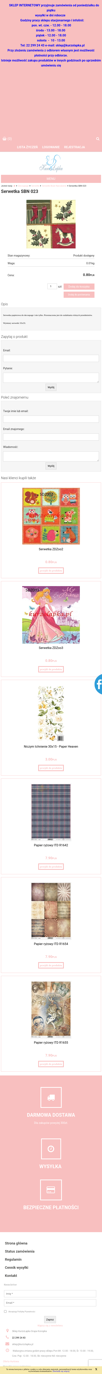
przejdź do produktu (51, 570)
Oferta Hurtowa (11, 1361)
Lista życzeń (27, 147)
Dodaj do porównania (79, 294)
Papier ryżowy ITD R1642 (51, 845)
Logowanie (51, 147)
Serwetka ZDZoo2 (51, 549)
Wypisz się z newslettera (50, 1325)
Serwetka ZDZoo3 (51, 648)
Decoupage (23, 186)
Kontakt (11, 1276)
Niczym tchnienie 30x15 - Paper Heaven (51, 746)
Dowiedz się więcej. (61, 1371)
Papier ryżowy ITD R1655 (51, 1042)
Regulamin (13, 1259)
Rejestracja (74, 147)
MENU (51, 179)
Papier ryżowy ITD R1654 (51, 944)
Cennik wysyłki (16, 1267)
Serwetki (35, 186)
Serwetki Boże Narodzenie (54, 186)
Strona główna (16, 1243)
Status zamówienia (20, 1251)
